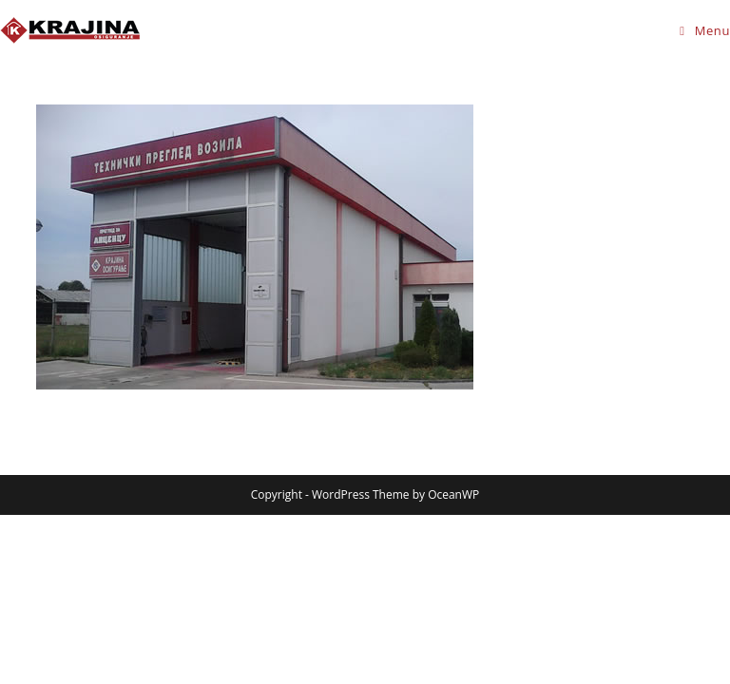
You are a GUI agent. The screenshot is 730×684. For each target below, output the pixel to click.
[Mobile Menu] (705, 30)
